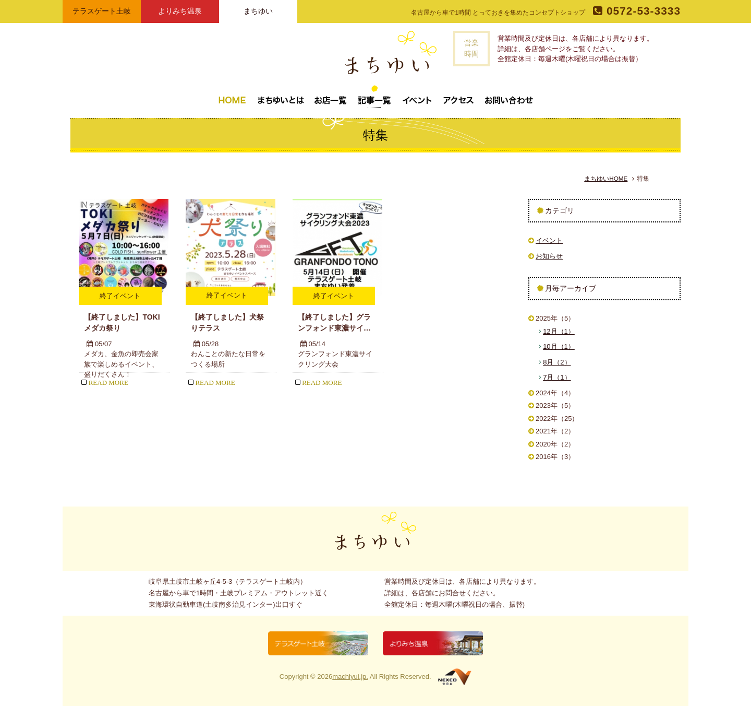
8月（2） (557, 362)
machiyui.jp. (350, 676)
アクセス (458, 96)
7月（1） (557, 377)
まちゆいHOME (605, 178)
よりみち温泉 (180, 11)
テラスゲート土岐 (101, 11)
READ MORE (104, 382)
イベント (417, 96)
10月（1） (559, 346)
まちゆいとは (280, 96)
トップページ (232, 96)
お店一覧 (330, 96)
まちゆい (258, 11)
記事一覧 (374, 96)
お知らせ (549, 256)
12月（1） (559, 331)
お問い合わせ (509, 96)
